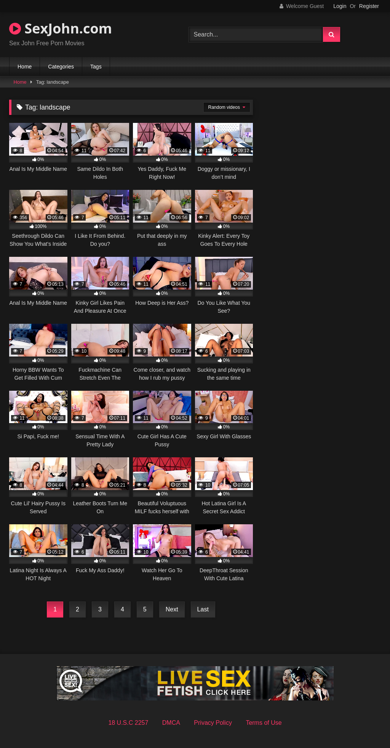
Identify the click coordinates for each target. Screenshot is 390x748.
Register (369, 6)
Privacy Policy (213, 722)
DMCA (171, 722)
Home (25, 67)
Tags (96, 67)
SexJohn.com (60, 28)
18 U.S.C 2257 (128, 722)
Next (172, 609)
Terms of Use (263, 722)
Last (203, 609)
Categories (61, 67)
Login (339, 6)
